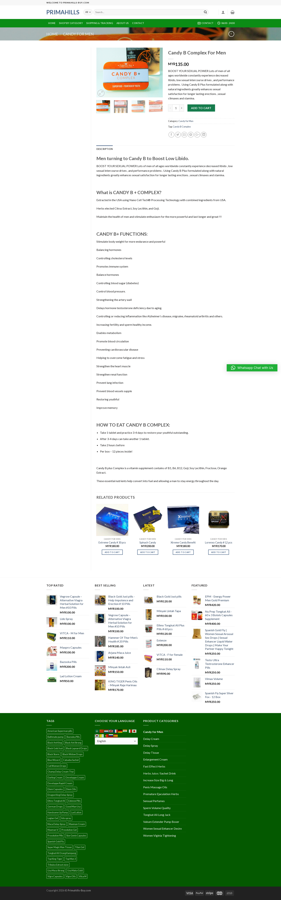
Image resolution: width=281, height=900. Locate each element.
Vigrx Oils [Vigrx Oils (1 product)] (71, 876)
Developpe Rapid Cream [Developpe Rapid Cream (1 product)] (59, 783)
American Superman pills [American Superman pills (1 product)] (59, 731)
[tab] (104, 149)
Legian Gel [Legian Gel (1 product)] (52, 818)
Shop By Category (71, 23)
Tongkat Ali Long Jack (156, 814)
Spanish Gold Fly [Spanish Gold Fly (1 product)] (55, 841)
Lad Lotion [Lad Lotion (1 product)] (76, 812)
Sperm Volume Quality (157, 808)
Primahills (62, 12)
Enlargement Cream (155, 759)
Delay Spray (150, 745)
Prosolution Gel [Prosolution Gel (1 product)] (69, 829)
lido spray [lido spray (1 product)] (66, 818)
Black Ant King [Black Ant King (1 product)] (54, 742)
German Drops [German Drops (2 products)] (55, 806)
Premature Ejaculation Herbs (161, 794)
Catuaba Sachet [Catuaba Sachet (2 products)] (71, 760)
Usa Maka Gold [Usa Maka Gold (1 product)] (75, 870)
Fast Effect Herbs (154, 766)
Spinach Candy (147, 542)
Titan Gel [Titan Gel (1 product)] (79, 847)
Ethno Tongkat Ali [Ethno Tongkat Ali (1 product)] (56, 800)
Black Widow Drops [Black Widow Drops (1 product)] (72, 754)
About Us (122, 23)
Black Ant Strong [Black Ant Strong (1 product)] (73, 742)
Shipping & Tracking (99, 23)
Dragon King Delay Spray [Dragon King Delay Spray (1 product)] (60, 794)
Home (52, 23)
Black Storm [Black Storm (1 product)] (53, 754)
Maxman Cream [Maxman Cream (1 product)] (77, 824)
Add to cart (201, 108)
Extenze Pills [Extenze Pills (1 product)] (74, 800)
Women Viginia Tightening (159, 835)
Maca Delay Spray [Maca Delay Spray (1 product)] (56, 824)
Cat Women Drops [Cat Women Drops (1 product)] (56, 765)
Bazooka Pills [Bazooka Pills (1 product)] (73, 736)
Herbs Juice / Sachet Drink (159, 773)
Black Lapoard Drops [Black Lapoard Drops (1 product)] (76, 748)
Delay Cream (151, 738)
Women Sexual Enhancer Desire (162, 828)
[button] (252, 367)
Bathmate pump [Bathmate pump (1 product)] (55, 736)
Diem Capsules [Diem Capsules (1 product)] (55, 789)
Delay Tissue (151, 752)
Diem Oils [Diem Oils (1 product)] (71, 789)
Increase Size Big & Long (158, 780)
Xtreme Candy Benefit (183, 542)
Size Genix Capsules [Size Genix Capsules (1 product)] (76, 835)
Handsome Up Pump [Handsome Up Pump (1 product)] (57, 812)
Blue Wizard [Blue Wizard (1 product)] (53, 760)
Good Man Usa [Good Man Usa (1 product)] (73, 806)
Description (104, 149)
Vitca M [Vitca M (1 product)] (82, 876)
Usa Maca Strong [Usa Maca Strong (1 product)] (55, 870)
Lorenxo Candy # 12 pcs (218, 542)
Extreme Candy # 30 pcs (112, 542)
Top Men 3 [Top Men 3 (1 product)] (70, 858)
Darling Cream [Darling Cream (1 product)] (54, 777)
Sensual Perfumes (154, 801)
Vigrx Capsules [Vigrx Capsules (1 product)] (55, 876)
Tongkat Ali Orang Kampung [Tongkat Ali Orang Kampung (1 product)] (61, 853)
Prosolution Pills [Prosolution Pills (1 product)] (55, 835)
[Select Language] (116, 741)
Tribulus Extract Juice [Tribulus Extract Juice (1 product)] (57, 864)
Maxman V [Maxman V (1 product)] (52, 829)
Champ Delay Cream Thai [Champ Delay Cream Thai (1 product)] (60, 771)
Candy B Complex (182, 126)
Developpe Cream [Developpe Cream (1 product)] (75, 777)
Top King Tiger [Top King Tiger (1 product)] (54, 858)
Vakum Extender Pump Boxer (161, 821)
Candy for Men (78, 34)
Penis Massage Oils (155, 787)
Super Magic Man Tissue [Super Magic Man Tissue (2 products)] (59, 847)
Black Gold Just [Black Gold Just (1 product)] (55, 748)
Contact (138, 23)
